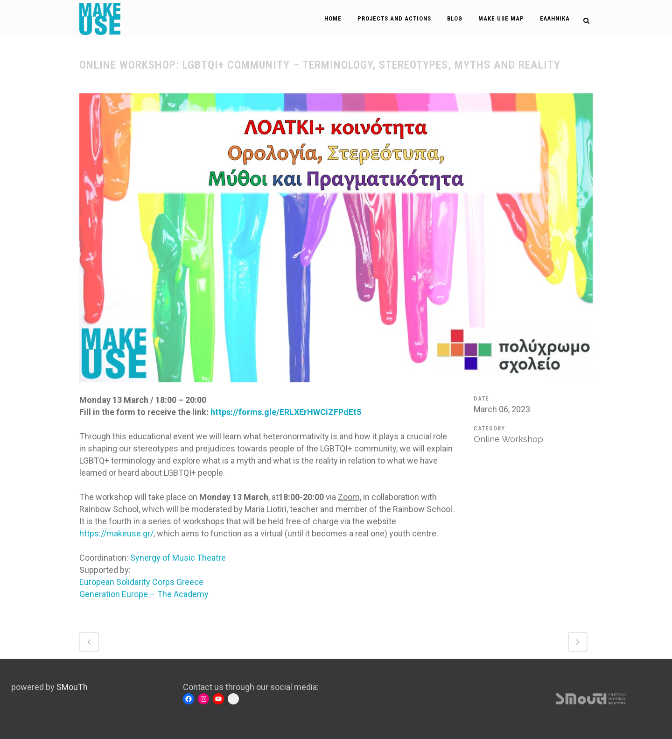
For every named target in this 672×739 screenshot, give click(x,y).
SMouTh (72, 687)
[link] (178, 558)
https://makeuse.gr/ (116, 533)
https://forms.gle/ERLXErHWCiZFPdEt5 (285, 412)
